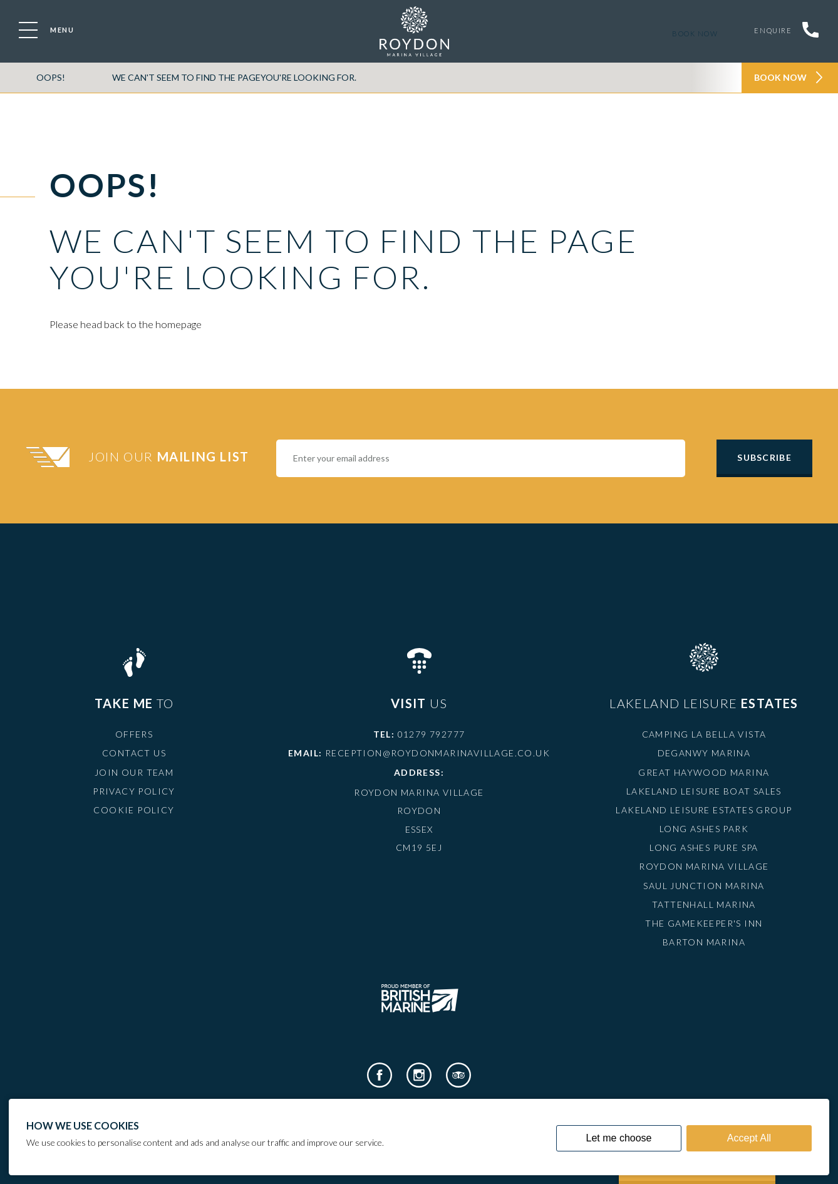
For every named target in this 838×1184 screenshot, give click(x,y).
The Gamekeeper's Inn (703, 923)
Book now (692, 33)
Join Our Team (134, 772)
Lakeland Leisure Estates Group (704, 810)
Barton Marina (704, 942)
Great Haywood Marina (703, 772)
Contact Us (134, 753)
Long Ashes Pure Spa (703, 847)
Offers (134, 734)
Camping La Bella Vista (704, 734)
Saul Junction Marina (703, 885)
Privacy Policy (134, 791)
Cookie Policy (133, 810)
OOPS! (50, 77)
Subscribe (764, 457)
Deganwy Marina (704, 753)
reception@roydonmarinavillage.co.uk (437, 753)
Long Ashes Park (704, 828)
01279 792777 (431, 734)
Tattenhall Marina (704, 904)
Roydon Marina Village (703, 866)
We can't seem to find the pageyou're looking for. (234, 77)
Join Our (170, 456)
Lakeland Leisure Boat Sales (704, 791)
